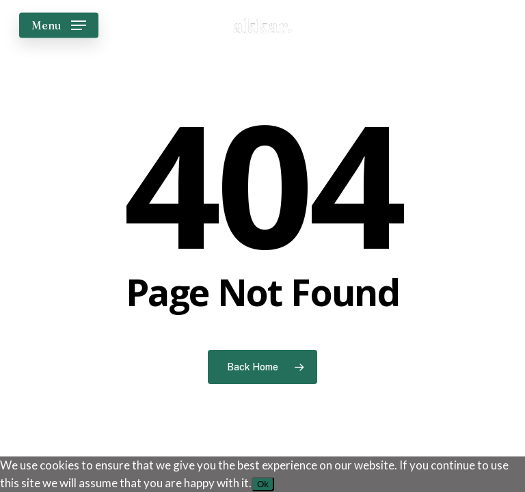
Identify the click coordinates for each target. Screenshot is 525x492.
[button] (58, 25)
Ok (263, 484)
